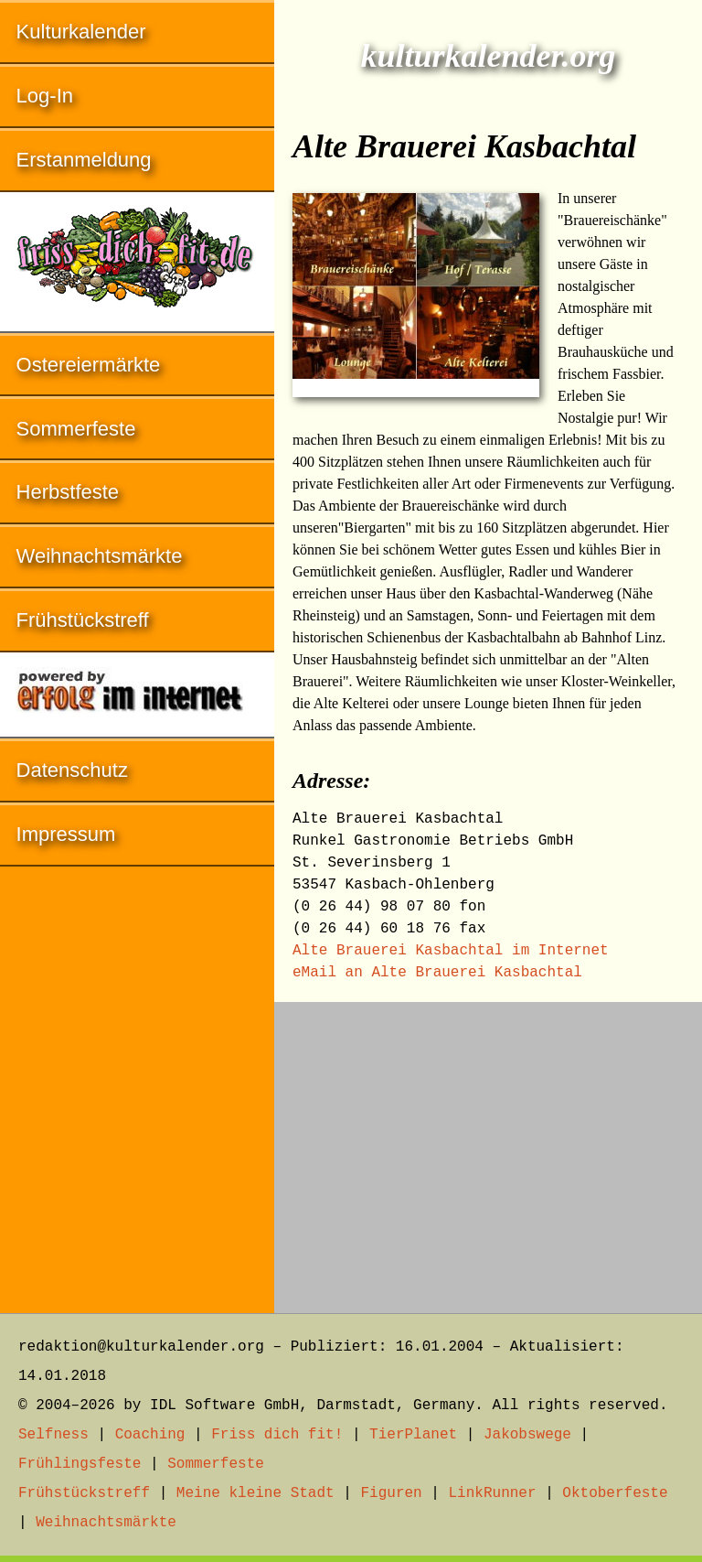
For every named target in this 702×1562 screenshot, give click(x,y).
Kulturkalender (81, 31)
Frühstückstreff (82, 620)
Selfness (53, 1435)
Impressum (66, 834)
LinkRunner (493, 1493)
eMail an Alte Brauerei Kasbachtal (437, 972)
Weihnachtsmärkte (99, 555)
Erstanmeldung (84, 159)
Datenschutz (72, 770)
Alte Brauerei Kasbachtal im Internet (450, 951)
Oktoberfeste (614, 1493)
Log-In (44, 95)
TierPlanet (413, 1435)
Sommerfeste (76, 428)
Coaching (150, 1435)
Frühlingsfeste (79, 1464)
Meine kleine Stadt (255, 1493)
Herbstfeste (68, 491)
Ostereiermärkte (88, 364)
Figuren (390, 1493)
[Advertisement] (488, 1148)
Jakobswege (527, 1435)
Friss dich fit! (277, 1435)
